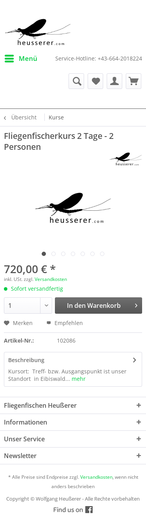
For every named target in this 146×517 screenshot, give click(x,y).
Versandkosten (51, 279)
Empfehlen (64, 323)
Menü (21, 57)
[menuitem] (20, 58)
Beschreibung (26, 360)
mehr (78, 378)
